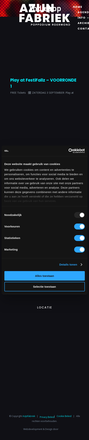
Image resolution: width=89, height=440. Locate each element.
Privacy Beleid (47, 417)
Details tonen (68, 264)
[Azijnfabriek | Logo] (44, 5)
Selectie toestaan (44, 286)
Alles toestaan (44, 275)
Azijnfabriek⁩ (29, 416)
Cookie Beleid (64, 416)
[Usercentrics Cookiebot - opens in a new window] (68, 150)
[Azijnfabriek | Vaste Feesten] (44, 316)
